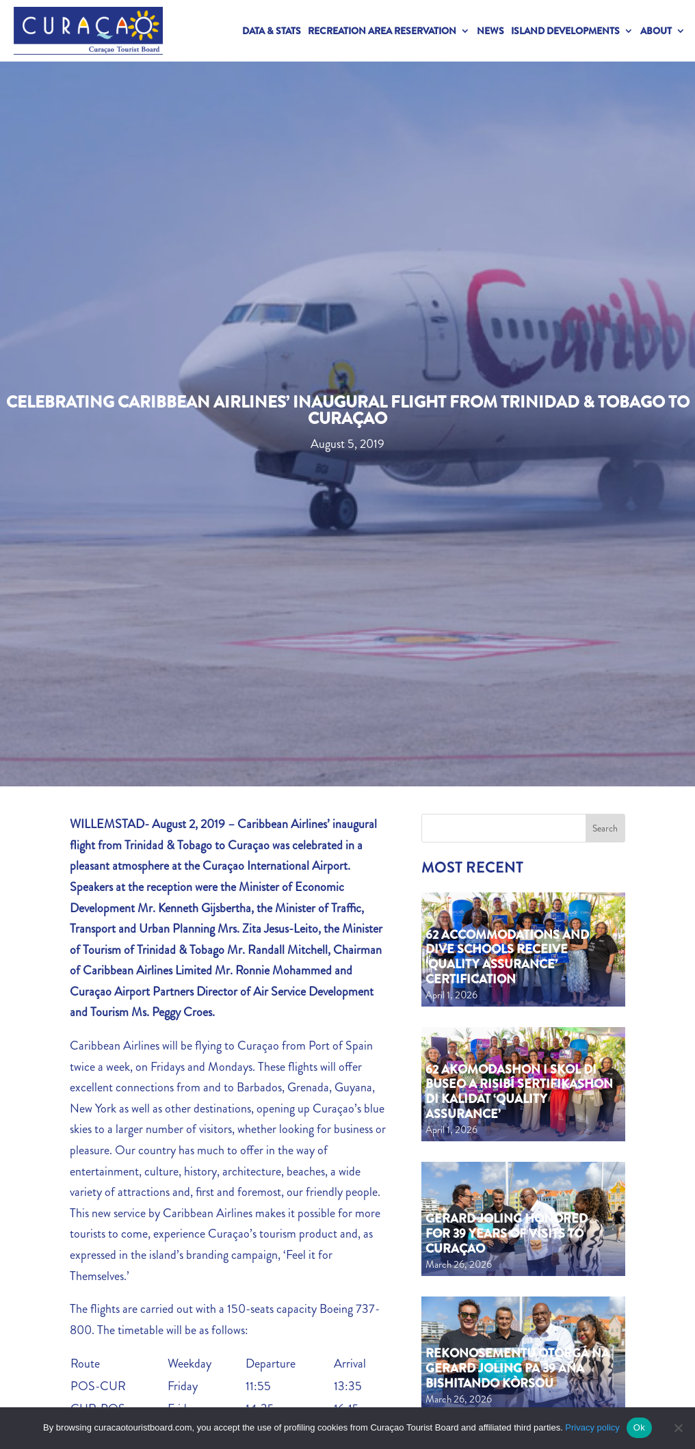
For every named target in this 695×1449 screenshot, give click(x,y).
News (490, 31)
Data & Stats (271, 31)
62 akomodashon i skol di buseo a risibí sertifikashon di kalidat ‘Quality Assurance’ (519, 1092)
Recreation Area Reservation (382, 31)
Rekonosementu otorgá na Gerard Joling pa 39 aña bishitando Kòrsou (517, 1368)
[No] (678, 1428)
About (656, 31)
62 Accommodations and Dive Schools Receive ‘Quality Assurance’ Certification (507, 957)
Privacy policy (592, 1427)
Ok (639, 1427)
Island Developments (565, 31)
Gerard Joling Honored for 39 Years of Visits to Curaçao (506, 1233)
